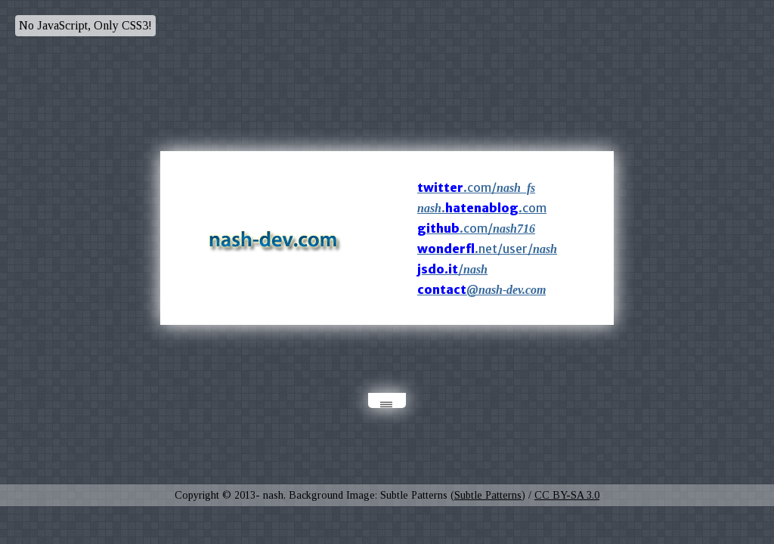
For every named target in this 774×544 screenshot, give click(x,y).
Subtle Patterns (488, 495)
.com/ (476, 187)
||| (387, 404)
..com (481, 207)
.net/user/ (487, 248)
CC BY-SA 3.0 (566, 495)
